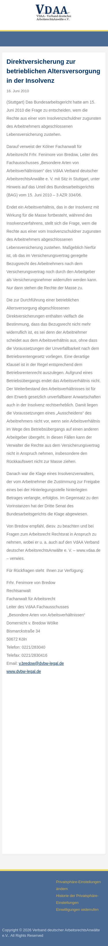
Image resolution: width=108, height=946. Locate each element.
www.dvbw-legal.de (24, 671)
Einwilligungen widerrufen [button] (77, 909)
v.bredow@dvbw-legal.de (41, 663)
